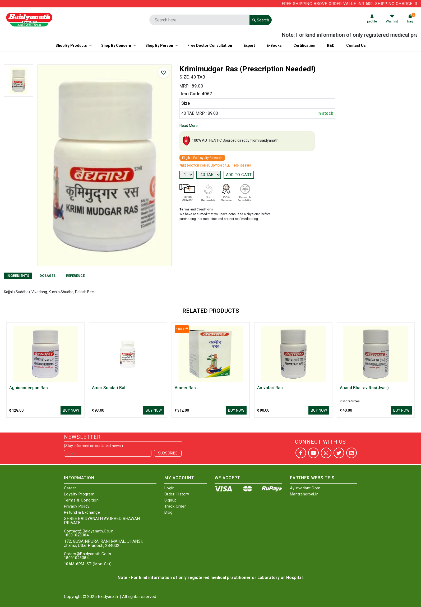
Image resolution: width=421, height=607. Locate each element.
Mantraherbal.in (304, 494)
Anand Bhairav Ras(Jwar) (364, 387)
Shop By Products (71, 45)
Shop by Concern (116, 45)
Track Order (175, 506)
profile (372, 19)
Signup (170, 500)
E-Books (274, 45)
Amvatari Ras (270, 387)
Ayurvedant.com (305, 488)
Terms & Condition (81, 500)
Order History (176, 494)
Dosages (47, 276)
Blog (168, 512)
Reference (75, 276)
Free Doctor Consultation (209, 45)
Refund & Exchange (82, 512)
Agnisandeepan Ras (28, 387)
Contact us (356, 45)
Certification (304, 45)
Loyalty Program (79, 494)
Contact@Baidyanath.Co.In (89, 531)
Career (70, 488)
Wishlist (392, 19)
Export (249, 45)
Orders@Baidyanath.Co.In (87, 554)
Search (260, 20)
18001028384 (76, 535)
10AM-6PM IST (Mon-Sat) (88, 564)
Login (169, 488)
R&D (331, 45)
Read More (188, 125)
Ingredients (18, 276)
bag (411, 19)
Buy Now (71, 410)
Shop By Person (159, 45)
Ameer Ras (185, 387)
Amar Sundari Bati (109, 387)
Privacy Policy (77, 506)
